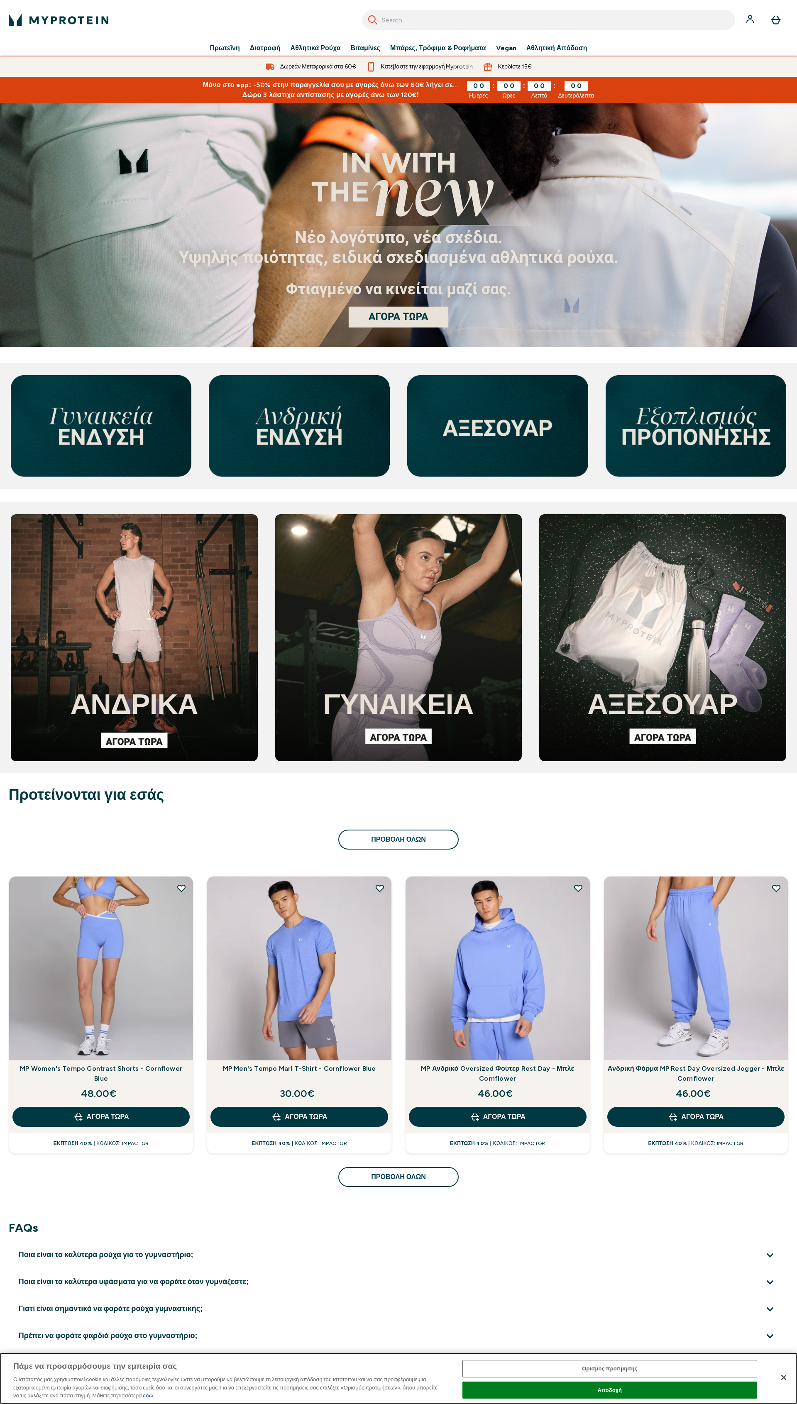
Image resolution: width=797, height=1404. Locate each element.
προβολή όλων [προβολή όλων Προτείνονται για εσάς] (398, 839)
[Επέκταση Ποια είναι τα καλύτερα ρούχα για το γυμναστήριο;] (398, 1255)
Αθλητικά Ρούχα (316, 48)
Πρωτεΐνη (225, 48)
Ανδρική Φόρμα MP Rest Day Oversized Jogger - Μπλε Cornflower (696, 1073)
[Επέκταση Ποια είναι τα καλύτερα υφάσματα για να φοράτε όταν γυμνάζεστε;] (398, 1282)
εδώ (148, 1395)
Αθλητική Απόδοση (556, 48)
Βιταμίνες (366, 48)
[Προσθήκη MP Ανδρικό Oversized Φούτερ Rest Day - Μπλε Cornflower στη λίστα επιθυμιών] (578, 888)
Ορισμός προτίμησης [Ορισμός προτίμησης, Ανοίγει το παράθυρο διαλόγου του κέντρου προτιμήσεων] (609, 1368)
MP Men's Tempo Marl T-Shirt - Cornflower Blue (299, 1068)
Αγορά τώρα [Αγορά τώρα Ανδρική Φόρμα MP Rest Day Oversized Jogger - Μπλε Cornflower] (696, 1117)
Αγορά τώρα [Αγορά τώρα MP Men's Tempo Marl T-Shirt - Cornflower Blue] (299, 1117)
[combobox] (548, 20)
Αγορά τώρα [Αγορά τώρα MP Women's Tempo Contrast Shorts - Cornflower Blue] (101, 1117)
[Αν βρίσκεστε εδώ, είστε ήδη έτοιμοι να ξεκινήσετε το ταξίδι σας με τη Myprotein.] (398, 225)
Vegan (506, 48)
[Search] (373, 20)
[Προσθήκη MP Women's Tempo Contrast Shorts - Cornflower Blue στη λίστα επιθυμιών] (181, 888)
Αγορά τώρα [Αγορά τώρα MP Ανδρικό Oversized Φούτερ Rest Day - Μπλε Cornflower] (498, 1117)
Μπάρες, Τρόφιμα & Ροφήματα (438, 48)
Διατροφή (265, 48)
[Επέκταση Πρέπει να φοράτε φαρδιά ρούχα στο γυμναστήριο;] (398, 1336)
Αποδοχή (609, 1390)
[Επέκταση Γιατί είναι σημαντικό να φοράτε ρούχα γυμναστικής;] (398, 1309)
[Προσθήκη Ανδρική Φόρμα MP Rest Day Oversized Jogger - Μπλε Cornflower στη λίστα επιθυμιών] (776, 888)
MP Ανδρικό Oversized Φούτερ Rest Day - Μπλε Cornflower (497, 1073)
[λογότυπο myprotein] (58, 20)
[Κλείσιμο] (784, 1377)
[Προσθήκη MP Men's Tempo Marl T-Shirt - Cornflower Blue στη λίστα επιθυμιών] (380, 888)
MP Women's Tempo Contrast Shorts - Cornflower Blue (101, 1073)
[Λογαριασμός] (750, 20)
